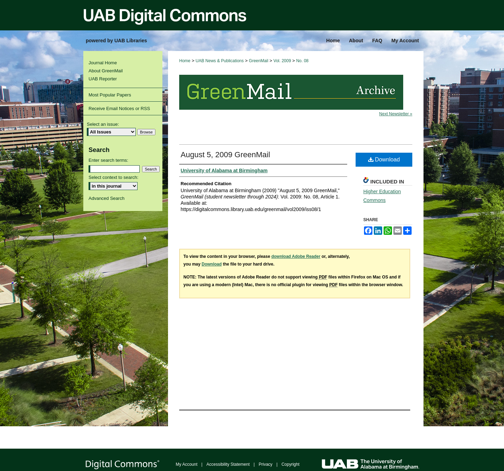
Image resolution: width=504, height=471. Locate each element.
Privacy (265, 464)
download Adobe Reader (295, 256)
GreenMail (258, 60)
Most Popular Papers (110, 94)
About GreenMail (106, 70)
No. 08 (302, 60)
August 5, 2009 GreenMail (225, 154)
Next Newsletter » (395, 113)
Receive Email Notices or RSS (119, 108)
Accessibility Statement (228, 464)
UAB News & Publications (220, 60)
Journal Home (103, 62)
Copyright (290, 464)
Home (184, 60)
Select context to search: (113, 177)
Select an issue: (103, 124)
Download (384, 159)
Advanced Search (107, 198)
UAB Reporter (103, 78)
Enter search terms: (108, 160)
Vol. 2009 (282, 60)
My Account (186, 464)
